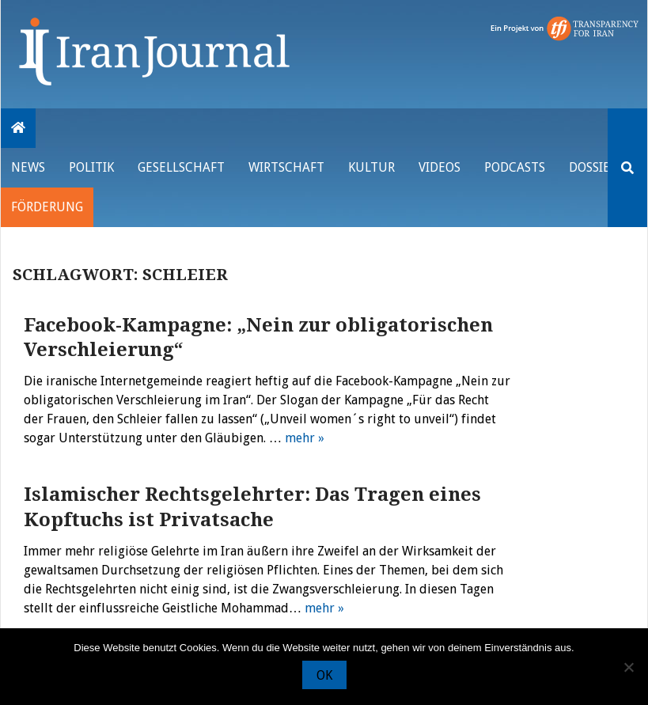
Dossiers (596, 167)
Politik (91, 167)
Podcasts (514, 167)
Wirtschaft (286, 167)
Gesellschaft (181, 167)
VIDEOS (439, 167)
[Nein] (628, 667)
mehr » (304, 437)
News (28, 167)
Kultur (371, 167)
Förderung (47, 206)
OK (324, 675)
